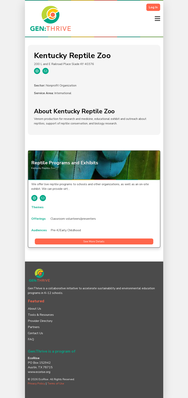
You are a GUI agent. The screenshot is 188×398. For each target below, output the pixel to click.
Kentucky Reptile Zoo (44, 168)
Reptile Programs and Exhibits (64, 163)
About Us (34, 309)
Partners (34, 327)
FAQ (31, 339)
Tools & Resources (41, 315)
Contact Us (35, 333)
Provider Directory (40, 321)
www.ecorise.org (39, 372)
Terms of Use (55, 383)
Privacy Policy (36, 383)
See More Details (93, 241)
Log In (153, 7)
